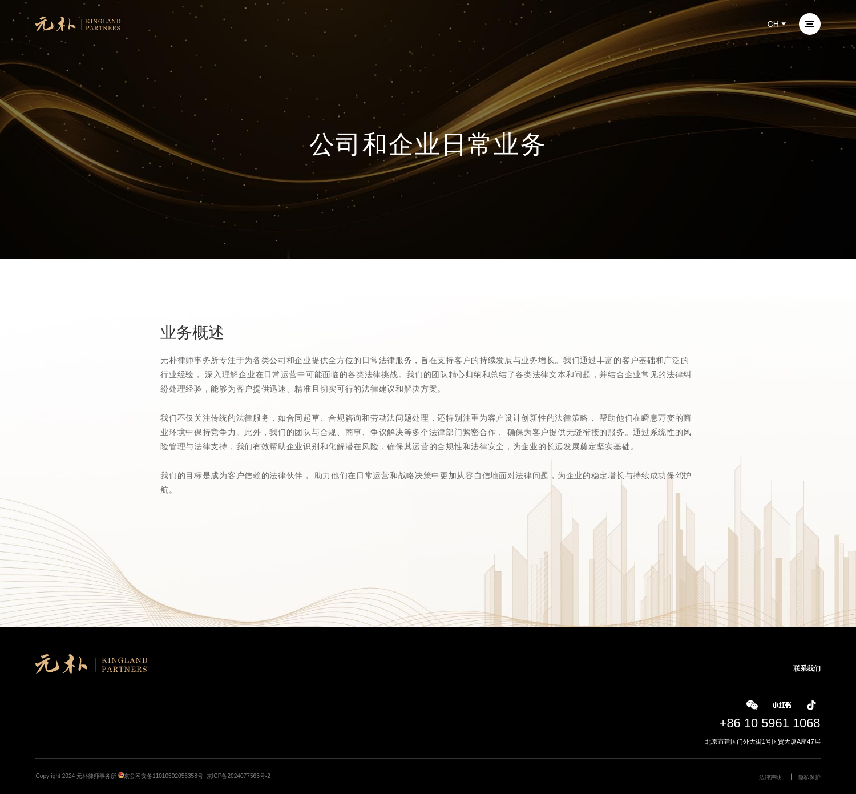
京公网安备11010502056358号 (163, 776)
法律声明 (770, 777)
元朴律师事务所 (96, 776)
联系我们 (807, 668)
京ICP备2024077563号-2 (238, 776)
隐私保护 (809, 777)
